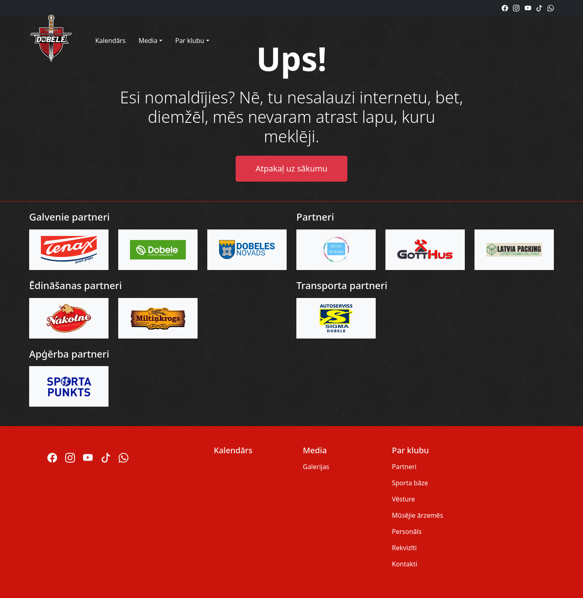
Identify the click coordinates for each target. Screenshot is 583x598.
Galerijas (316, 466)
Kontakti (404, 563)
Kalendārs (110, 40)
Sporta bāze (410, 482)
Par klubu (189, 40)
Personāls (406, 531)
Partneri (404, 466)
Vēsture (403, 499)
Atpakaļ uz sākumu (291, 168)
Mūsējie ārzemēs (417, 515)
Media (147, 40)
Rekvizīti (404, 547)
